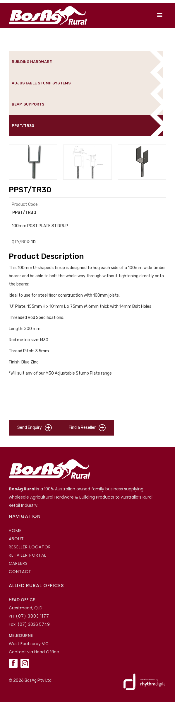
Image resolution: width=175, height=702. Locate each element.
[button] (159, 15)
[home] (46, 15)
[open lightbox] (33, 162)
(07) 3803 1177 (32, 616)
